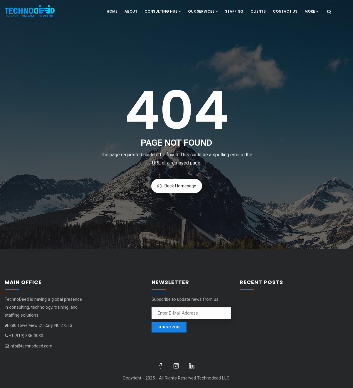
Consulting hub (162, 11)
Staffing (234, 11)
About (131, 11)
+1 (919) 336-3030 (24, 335)
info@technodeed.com (28, 346)
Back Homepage (176, 186)
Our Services (203, 11)
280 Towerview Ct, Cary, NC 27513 (38, 325)
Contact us (285, 11)
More (311, 11)
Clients (258, 11)
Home (112, 11)
